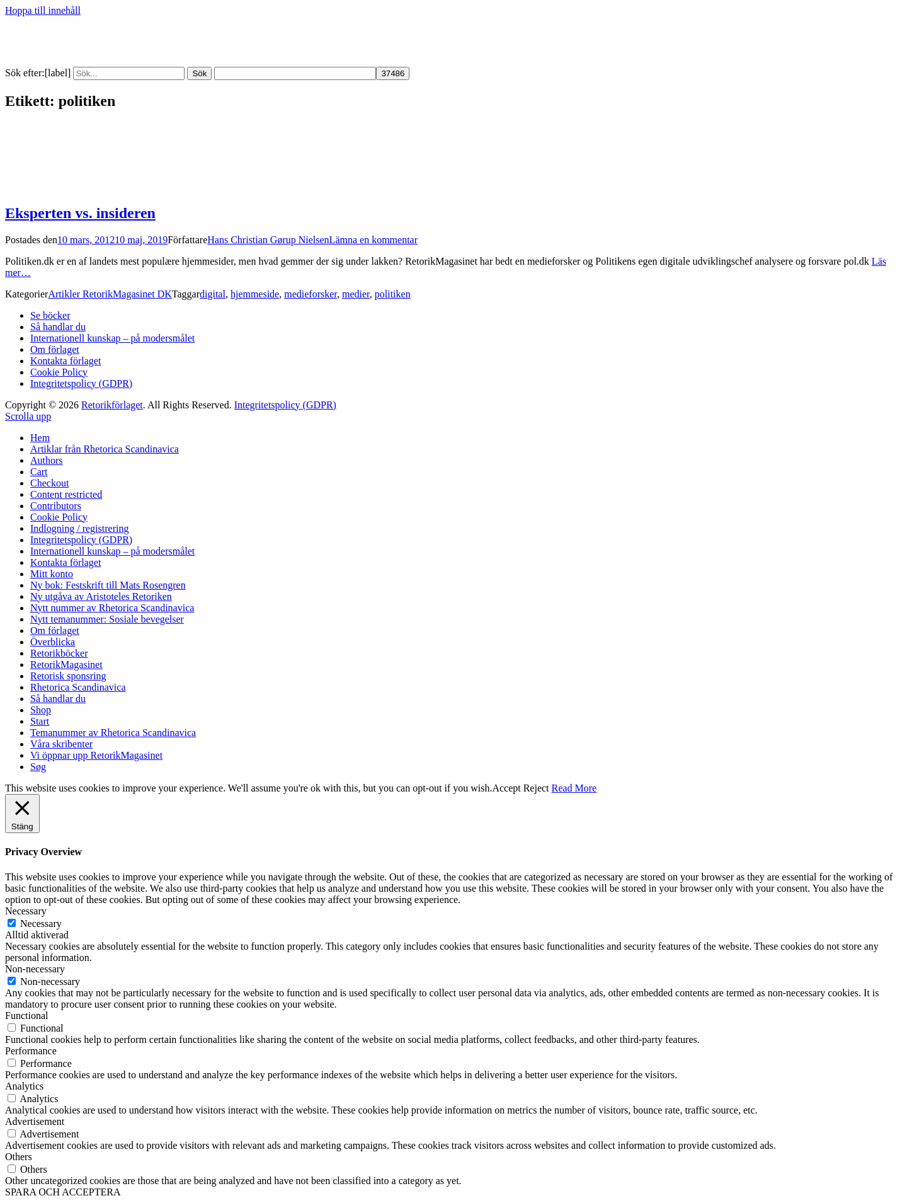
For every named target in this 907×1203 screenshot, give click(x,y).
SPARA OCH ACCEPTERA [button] (62, 1192)
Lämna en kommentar (373, 239)
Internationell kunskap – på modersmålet (112, 338)
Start (39, 721)
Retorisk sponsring (68, 676)
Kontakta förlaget (65, 360)
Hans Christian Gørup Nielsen (268, 239)
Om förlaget (54, 349)
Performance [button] (31, 1050)
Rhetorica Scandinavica (78, 687)
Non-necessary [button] (35, 969)
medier (356, 294)
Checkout (49, 483)
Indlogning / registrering (79, 528)
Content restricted (66, 494)
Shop (40, 710)
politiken (393, 294)
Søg (38, 766)
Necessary (41, 923)
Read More (574, 788)
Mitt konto (51, 573)
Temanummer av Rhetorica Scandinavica (113, 732)
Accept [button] (506, 788)
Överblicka (52, 641)
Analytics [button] (24, 1086)
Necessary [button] (26, 911)
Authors (46, 460)
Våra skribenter (61, 744)
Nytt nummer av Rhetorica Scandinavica (112, 607)
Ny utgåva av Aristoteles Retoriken (101, 596)
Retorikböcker (59, 653)
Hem (40, 437)
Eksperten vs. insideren (80, 213)
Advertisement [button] (34, 1121)
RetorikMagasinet (66, 664)
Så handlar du (58, 326)
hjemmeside (255, 294)
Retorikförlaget (112, 405)
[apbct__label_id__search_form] (295, 73)
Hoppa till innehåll (43, 10)
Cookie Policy (59, 372)
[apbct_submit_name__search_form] (392, 73)
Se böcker (50, 315)
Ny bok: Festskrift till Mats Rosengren (108, 585)
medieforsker (310, 294)
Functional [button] (26, 1015)
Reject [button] (536, 788)
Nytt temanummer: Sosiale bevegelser (107, 619)
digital (212, 294)
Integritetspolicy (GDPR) (81, 383)
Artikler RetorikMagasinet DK (109, 294)
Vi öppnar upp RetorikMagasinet (96, 755)
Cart (39, 471)
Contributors (55, 505)
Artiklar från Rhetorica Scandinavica (104, 449)
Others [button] (18, 1156)
